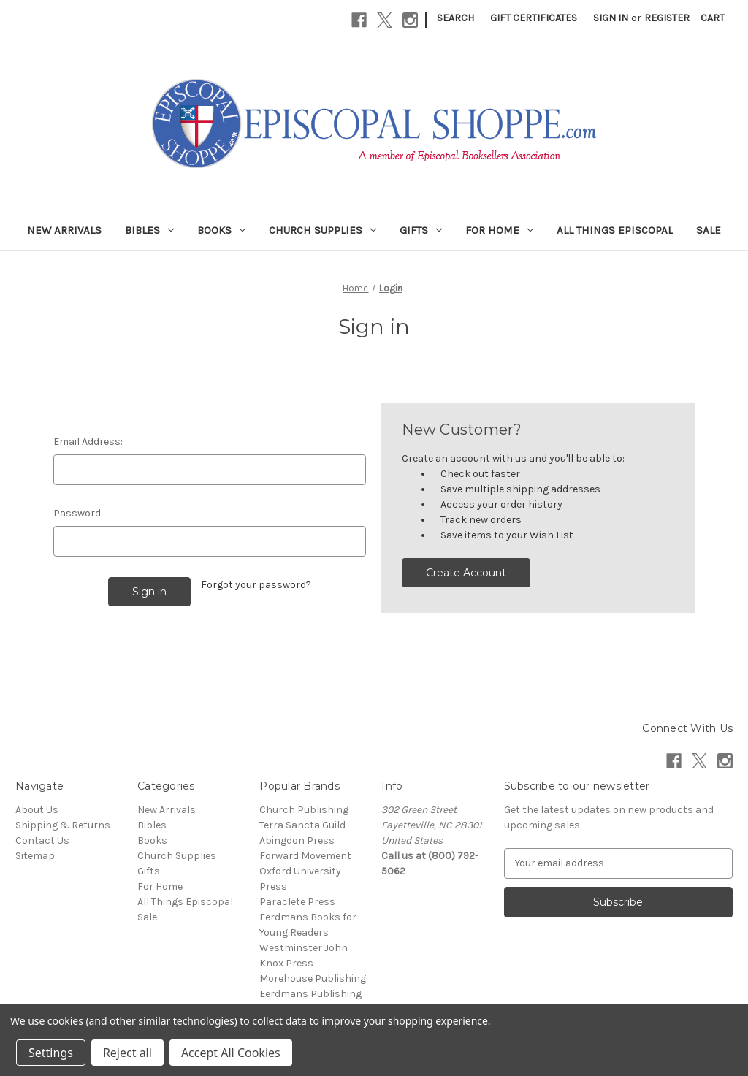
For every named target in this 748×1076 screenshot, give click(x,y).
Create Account (466, 572)
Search (455, 18)
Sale (708, 230)
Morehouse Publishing (312, 978)
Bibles (149, 230)
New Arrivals (64, 230)
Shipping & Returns (62, 825)
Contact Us (42, 840)
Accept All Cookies (230, 1053)
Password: (78, 513)
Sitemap (35, 856)
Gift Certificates (533, 18)
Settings (50, 1053)
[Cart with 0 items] (712, 18)
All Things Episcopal (615, 230)
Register (667, 18)
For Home (499, 230)
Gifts (421, 230)
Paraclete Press (297, 902)
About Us (36, 810)
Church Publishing (303, 810)
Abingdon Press (297, 840)
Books (221, 230)
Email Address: (88, 441)
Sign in (610, 18)
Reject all (127, 1053)
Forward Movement (305, 856)
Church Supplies (322, 230)
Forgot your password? (256, 585)
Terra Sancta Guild (302, 825)
